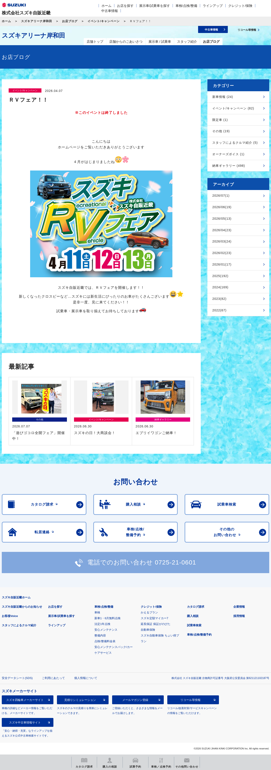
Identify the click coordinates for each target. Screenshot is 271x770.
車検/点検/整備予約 (199, 634)
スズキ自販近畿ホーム (16, 597)
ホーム (106, 5)
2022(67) (219, 310)
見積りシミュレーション (80, 700)
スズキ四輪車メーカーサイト (25, 700)
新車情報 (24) (222, 97)
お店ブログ (70, 21)
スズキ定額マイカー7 (154, 618)
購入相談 (193, 616)
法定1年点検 (102, 624)
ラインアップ (213, 5)
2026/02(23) (222, 253)
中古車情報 (109, 10)
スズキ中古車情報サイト (25, 722)
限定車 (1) (220, 120)
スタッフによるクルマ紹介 (19, 625)
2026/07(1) (221, 195)
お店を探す (125, 5)
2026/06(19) (222, 207)
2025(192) (220, 276)
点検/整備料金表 (104, 641)
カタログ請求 (195, 606)
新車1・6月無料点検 (107, 618)
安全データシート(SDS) (17, 678)
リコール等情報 (190, 700)
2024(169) (220, 287)
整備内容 (100, 635)
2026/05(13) (222, 218)
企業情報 (239, 606)
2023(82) (219, 299)
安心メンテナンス (105, 629)
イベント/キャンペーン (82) (233, 108)
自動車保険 (148, 629)
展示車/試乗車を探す (154, 5)
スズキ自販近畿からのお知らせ (22, 606)
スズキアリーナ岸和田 (36, 21)
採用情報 (239, 616)
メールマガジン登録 (135, 700)
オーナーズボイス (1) (228, 154)
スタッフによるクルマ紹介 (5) (235, 142)
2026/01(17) (222, 264)
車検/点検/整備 (186, 5)
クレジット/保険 (240, 5)
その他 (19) (221, 131)
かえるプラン (149, 612)
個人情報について (85, 678)
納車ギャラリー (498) (228, 165)
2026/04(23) (222, 230)
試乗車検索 (194, 625)
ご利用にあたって (53, 678)
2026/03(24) (222, 241)
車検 (97, 612)
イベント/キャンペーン (104, 21)
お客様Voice (10, 616)
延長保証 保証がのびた (155, 624)
